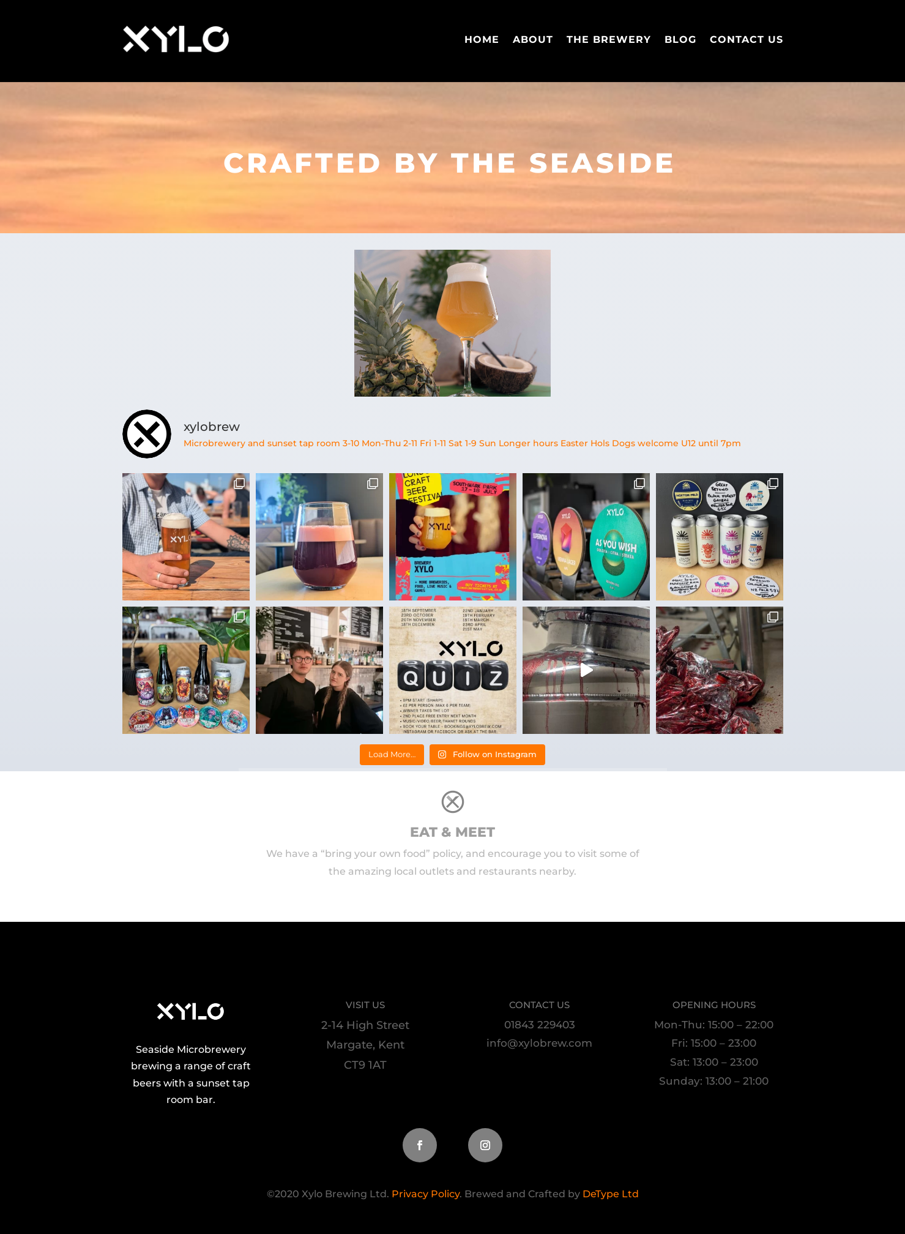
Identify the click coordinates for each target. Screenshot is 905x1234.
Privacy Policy (426, 1194)
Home (481, 39)
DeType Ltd (609, 1194)
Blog (680, 39)
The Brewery (609, 39)
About (533, 39)
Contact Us (746, 39)
